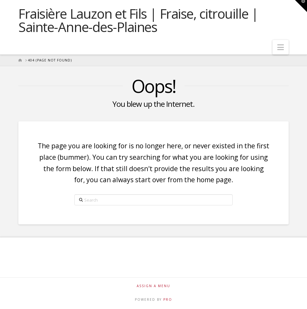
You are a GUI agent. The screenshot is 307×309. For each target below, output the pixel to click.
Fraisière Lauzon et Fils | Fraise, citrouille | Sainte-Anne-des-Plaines (138, 20)
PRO (167, 299)
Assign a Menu (153, 286)
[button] (281, 47)
